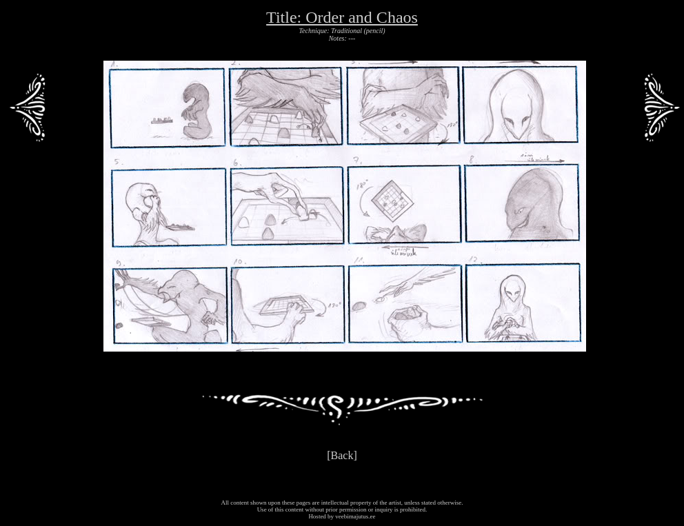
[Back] (342, 455)
